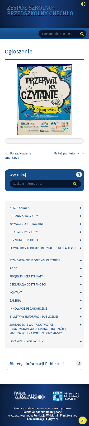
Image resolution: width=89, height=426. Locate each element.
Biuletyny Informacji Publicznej (33, 317)
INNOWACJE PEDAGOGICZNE (28, 309)
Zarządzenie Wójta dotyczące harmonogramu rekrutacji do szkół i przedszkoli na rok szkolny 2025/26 (37, 329)
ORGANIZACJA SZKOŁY (24, 216)
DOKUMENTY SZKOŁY (23, 232)
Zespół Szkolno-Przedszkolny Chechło (42, 11)
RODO (13, 268)
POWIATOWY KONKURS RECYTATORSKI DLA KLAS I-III (43, 250)
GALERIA (15, 301)
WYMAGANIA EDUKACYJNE (26, 224)
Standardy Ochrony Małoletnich (34, 260)
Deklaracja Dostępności (27, 284)
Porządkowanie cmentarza (18, 155)
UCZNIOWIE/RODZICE (24, 240)
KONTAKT (15, 292)
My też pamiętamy (66, 153)
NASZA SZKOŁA (19, 208)
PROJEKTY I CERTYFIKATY (26, 276)
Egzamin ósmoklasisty (26, 341)
